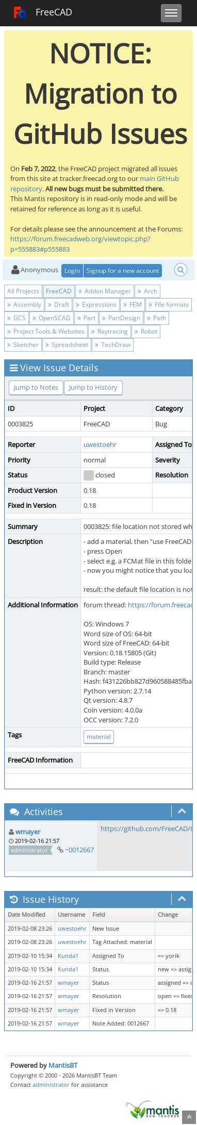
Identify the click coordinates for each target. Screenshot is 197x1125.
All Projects (23, 291)
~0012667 (79, 849)
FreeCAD (42, 13)
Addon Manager (104, 291)
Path (156, 317)
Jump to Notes (36, 387)
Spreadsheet (66, 344)
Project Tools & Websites (46, 331)
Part (86, 317)
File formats (169, 304)
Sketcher (23, 344)
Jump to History (93, 387)
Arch (147, 291)
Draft (58, 304)
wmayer (27, 831)
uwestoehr (100, 444)
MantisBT (62, 1065)
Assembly (24, 304)
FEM (132, 304)
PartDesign (121, 317)
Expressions (96, 304)
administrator (51, 1084)
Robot (146, 331)
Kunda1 (68, 955)
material (99, 736)
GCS (16, 317)
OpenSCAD (51, 317)
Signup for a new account (123, 270)
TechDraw (112, 344)
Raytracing (109, 331)
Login (72, 270)
